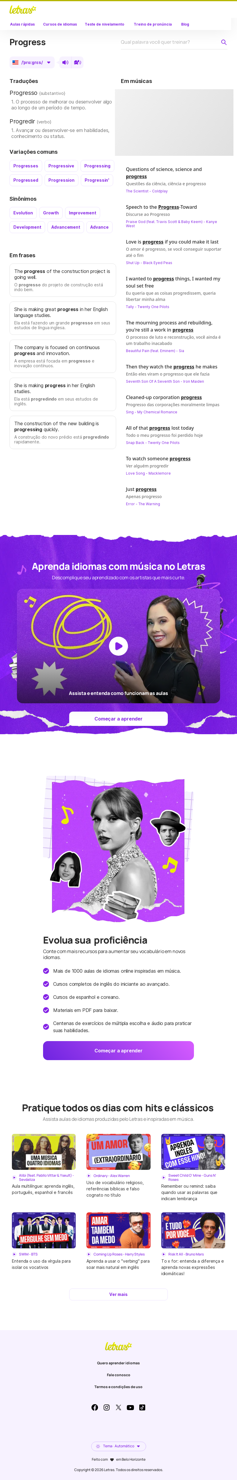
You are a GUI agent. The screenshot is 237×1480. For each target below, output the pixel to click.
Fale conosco (118, 1374)
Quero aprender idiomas (118, 1363)
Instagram (106, 1407)
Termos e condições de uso (118, 1386)
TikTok (142, 1407)
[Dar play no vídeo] (180, 122)
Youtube (130, 1407)
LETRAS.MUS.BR (23, 9)
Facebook (94, 1407)
